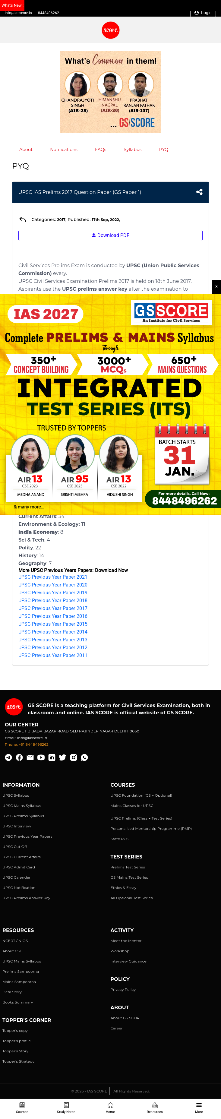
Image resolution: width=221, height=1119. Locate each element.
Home (110, 1108)
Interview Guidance (129, 961)
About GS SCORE (126, 1018)
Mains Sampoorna (19, 981)
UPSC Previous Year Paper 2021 (52, 577)
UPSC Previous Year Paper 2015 (52, 624)
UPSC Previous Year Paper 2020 (52, 585)
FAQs (100, 149)
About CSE (12, 951)
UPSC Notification (19, 887)
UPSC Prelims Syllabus (23, 816)
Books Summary (17, 1002)
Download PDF (110, 235)
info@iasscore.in (18, 13)
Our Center (22, 725)
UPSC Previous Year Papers (27, 836)
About (26, 149)
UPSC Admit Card (18, 867)
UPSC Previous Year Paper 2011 (52, 655)
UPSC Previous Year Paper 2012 (52, 647)
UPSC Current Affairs (21, 857)
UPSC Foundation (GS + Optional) (141, 795)
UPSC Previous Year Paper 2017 (52, 608)
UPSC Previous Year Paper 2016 (52, 616)
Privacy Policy (123, 989)
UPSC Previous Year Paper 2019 (52, 593)
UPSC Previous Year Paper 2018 (52, 600)
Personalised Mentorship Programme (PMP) (151, 828)
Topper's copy (15, 1030)
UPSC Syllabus (15, 795)
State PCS (120, 838)
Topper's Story (15, 1051)
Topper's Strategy (18, 1061)
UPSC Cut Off (14, 846)
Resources (155, 1108)
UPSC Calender (16, 877)
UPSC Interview (16, 826)
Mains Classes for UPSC (132, 805)
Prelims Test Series (128, 867)
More (199, 1108)
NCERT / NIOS (15, 940)
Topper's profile (16, 1040)
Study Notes (66, 1108)
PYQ (164, 149)
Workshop (120, 951)
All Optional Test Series (132, 898)
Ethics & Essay (124, 887)
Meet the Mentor (126, 940)
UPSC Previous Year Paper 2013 (52, 640)
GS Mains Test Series (129, 877)
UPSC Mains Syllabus (21, 805)
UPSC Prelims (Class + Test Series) (141, 818)
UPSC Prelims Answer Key (26, 898)
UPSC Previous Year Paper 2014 (52, 632)
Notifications (63, 149)
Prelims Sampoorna (20, 971)
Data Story (12, 992)
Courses (22, 1108)
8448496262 (48, 13)
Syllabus (133, 149)
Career (117, 1028)
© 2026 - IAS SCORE (89, 1091)
